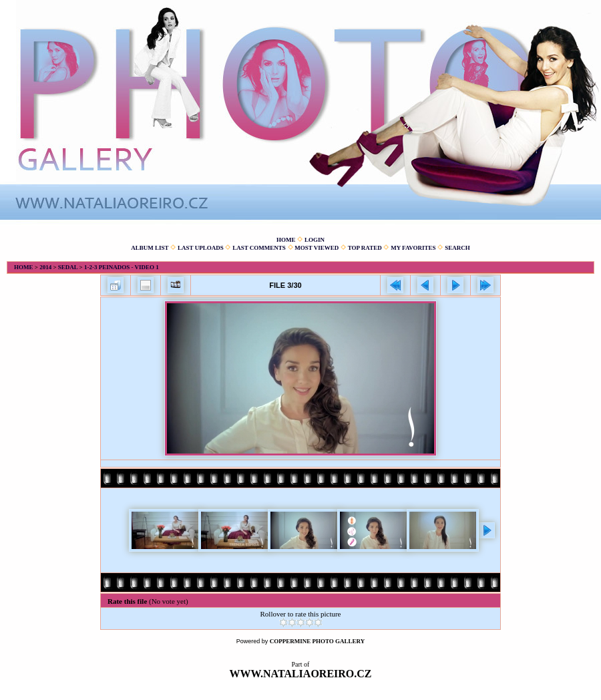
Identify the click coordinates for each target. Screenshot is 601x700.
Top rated (365, 247)
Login (315, 239)
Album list (149, 247)
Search (457, 247)
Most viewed (316, 247)
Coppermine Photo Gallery (317, 641)
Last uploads (201, 247)
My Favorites (413, 247)
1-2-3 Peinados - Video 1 (121, 267)
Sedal (68, 267)
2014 (45, 267)
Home (286, 239)
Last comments (259, 247)
